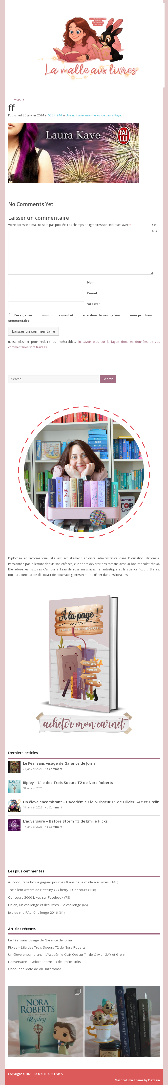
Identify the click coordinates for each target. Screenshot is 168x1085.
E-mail (92, 293)
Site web (94, 304)
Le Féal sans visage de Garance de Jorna (59, 763)
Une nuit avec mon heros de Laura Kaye (93, 115)
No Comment (53, 769)
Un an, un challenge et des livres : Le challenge (44, 905)
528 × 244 (55, 115)
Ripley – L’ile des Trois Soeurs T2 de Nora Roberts (68, 782)
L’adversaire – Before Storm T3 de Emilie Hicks (65, 821)
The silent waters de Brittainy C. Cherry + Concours (47, 890)
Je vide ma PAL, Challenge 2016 (33, 912)
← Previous (16, 100)
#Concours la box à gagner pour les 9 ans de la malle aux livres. (58, 882)
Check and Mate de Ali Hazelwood (34, 969)
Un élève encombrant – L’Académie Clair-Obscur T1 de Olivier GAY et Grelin (91, 801)
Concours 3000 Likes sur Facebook (35, 897)
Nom (91, 282)
